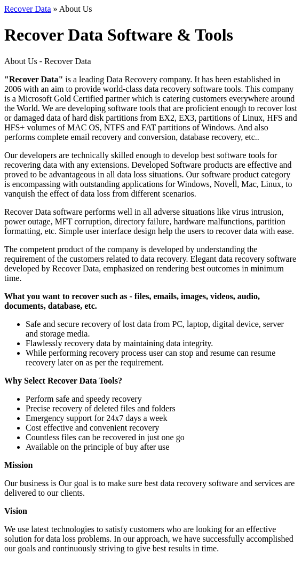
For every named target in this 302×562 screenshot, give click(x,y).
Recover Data (27, 8)
